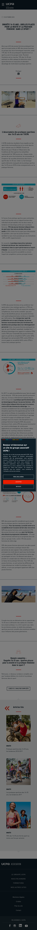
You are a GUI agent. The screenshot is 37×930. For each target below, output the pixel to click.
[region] (18, 465)
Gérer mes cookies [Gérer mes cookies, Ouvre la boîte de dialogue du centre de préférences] (18, 476)
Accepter (19, 482)
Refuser (18, 486)
